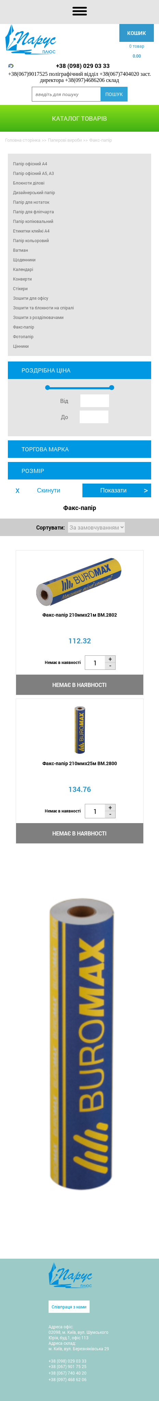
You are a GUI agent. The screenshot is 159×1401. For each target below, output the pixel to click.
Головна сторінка (22, 140)
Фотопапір (23, 336)
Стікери (20, 288)
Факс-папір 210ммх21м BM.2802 (79, 615)
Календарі (23, 269)
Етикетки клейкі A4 (31, 231)
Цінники (21, 346)
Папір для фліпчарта (33, 211)
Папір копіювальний (33, 221)
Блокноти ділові (28, 183)
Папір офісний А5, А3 (33, 173)
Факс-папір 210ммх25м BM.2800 (79, 763)
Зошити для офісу (30, 298)
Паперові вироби (65, 140)
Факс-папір (23, 327)
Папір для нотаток (31, 202)
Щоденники (24, 259)
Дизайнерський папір (34, 192)
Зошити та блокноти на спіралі (43, 307)
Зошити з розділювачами (38, 317)
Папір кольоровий (31, 240)
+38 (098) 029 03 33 (83, 66)
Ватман (20, 250)
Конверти (22, 279)
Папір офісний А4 (30, 163)
